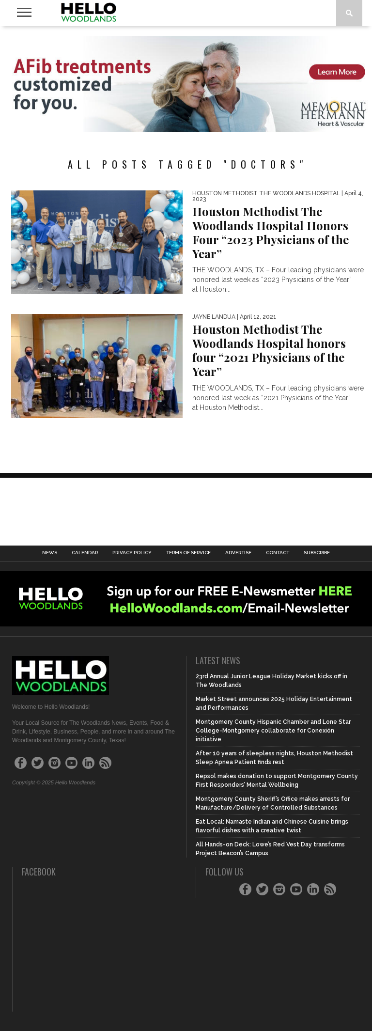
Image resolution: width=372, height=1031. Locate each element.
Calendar (85, 552)
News (49, 552)
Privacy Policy (132, 552)
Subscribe (317, 552)
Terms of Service (188, 552)
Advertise (238, 552)
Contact (277, 552)
